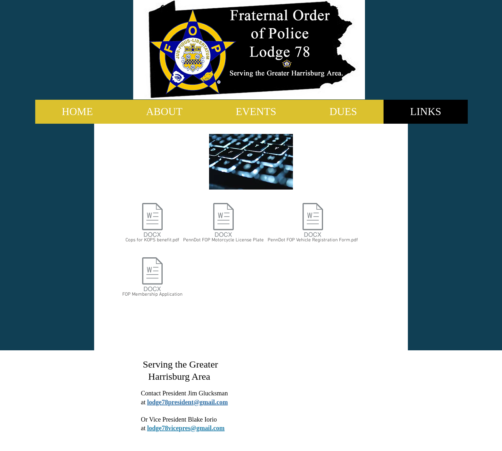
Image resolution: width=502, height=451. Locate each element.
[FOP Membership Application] (152, 278)
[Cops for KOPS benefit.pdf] (152, 224)
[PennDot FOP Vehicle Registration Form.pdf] (313, 224)
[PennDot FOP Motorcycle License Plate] (223, 224)
